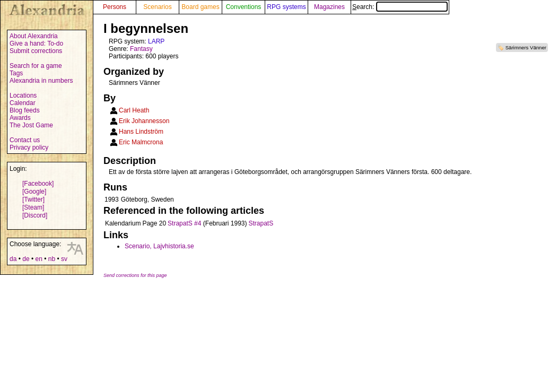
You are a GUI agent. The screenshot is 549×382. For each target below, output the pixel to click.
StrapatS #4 (184, 223)
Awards (20, 117)
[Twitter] (33, 199)
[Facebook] (38, 183)
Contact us (25, 140)
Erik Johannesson (144, 121)
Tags (16, 73)
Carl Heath (134, 110)
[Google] (34, 191)
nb (51, 259)
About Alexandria (34, 36)
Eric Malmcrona (141, 142)
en (38, 259)
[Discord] (34, 215)
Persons (114, 7)
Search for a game (36, 66)
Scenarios (157, 7)
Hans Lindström (141, 131)
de (25, 259)
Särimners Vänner (526, 47)
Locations (23, 95)
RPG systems (286, 7)
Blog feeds (25, 110)
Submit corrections (36, 51)
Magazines (329, 7)
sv (64, 259)
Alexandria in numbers (41, 80)
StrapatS (261, 223)
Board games (200, 7)
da (13, 259)
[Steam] (33, 207)
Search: (400, 7)
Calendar (23, 103)
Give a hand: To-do (36, 43)
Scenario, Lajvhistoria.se (159, 246)
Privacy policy (29, 147)
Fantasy (141, 49)
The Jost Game (31, 125)
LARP (156, 41)
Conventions (244, 7)
